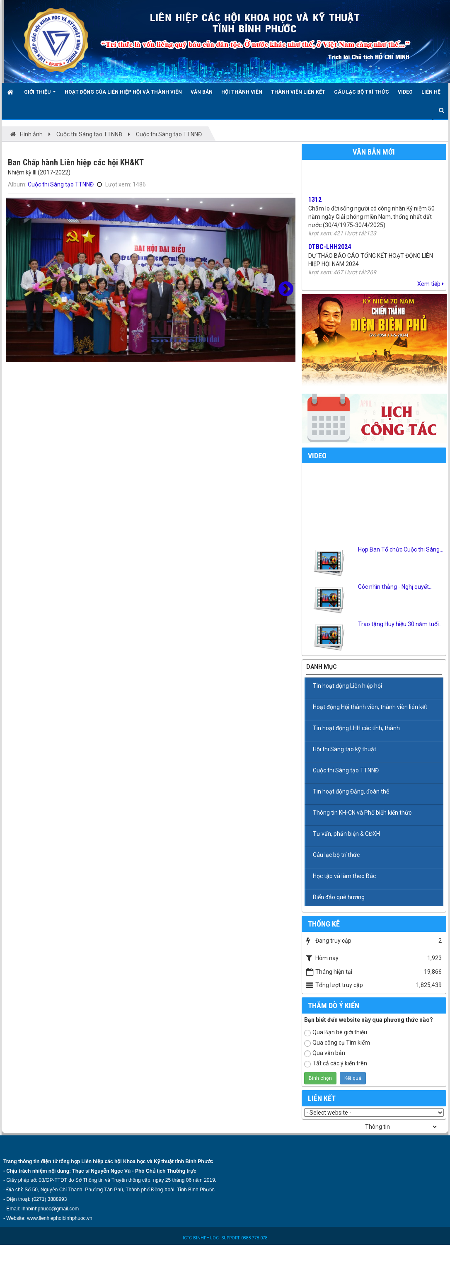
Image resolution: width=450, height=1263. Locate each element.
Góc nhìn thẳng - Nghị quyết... (395, 586)
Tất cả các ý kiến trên (335, 1063)
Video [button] (405, 92)
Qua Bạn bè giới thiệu (335, 1032)
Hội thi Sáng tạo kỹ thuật (344, 749)
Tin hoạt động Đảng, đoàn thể (351, 791)
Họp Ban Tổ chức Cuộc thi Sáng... (400, 549)
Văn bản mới (374, 152)
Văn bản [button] (202, 92)
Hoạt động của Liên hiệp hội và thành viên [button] (123, 92)
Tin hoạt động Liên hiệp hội (347, 685)
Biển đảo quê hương (339, 897)
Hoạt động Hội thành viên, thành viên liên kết (370, 707)
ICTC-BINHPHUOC (201, 1238)
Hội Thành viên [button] (241, 92)
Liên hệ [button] (430, 92)
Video (317, 455)
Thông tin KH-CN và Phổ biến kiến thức (362, 812)
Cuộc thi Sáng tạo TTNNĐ (61, 184)
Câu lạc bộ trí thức (336, 855)
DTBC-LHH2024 (329, 250)
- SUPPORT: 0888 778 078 (244, 1238)
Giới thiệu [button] (40, 95)
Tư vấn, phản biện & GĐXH (346, 833)
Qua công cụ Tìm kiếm (337, 1043)
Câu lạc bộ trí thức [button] (361, 92)
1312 (315, 202)
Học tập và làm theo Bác (344, 876)
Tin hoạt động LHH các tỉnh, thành (356, 728)
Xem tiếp (430, 284)
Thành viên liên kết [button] (298, 92)
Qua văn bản (324, 1053)
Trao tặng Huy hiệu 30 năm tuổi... (400, 624)
